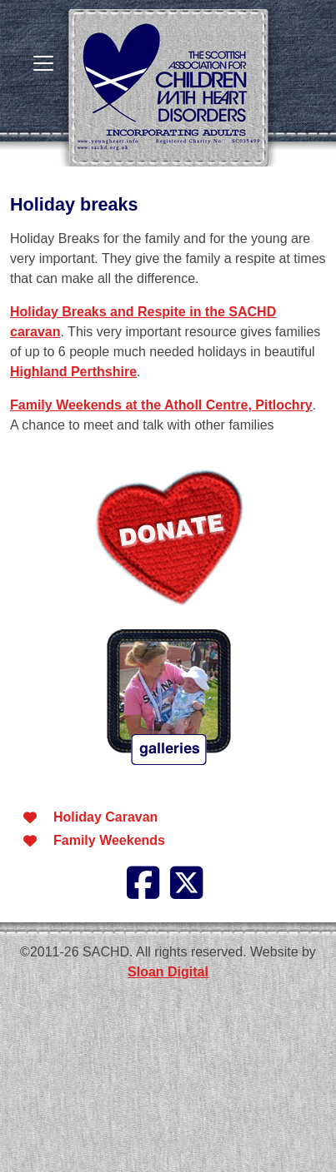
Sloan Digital (168, 972)
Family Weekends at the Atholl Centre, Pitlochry (161, 405)
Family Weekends (109, 840)
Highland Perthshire (73, 372)
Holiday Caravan (105, 817)
